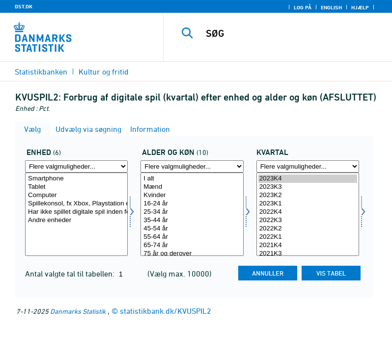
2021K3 (307, 254)
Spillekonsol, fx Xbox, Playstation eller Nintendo (76, 204)
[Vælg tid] (307, 214)
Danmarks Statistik (78, 311)
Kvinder (191, 195)
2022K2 (307, 229)
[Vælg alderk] (191, 214)
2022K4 (307, 212)
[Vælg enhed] (76, 214)
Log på (302, 7)
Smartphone (76, 179)
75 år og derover (191, 254)
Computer (76, 195)
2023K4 (307, 179)
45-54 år (191, 229)
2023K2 (307, 195)
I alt (191, 179)
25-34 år (191, 212)
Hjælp (360, 7)
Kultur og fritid (104, 71)
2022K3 (307, 220)
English (331, 7)
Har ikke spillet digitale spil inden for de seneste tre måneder (76, 212)
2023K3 (307, 187)
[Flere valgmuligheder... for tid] (307, 166)
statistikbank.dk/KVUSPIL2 (165, 310)
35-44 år (191, 220)
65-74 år (191, 245)
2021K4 (307, 245)
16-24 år (191, 204)
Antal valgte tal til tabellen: (70, 273)
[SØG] (292, 33)
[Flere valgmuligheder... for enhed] (76, 166)
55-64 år (191, 237)
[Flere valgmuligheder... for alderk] (191, 166)
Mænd (191, 187)
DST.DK (23, 6)
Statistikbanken (41, 71)
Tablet (76, 187)
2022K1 (307, 237)
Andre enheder (76, 220)
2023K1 (307, 204)
